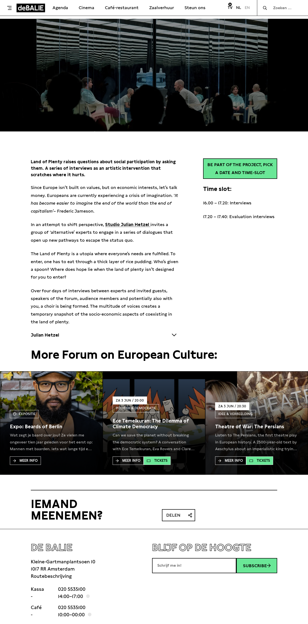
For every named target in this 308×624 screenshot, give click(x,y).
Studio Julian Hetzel (127, 224)
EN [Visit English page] (247, 7)
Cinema (86, 7)
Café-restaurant (122, 7)
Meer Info (25, 460)
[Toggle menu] (9, 8)
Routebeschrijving (51, 576)
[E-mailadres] (194, 565)
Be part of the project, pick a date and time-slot (240, 168)
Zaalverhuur (161, 7)
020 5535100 (71, 589)
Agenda (60, 7)
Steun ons (195, 7)
